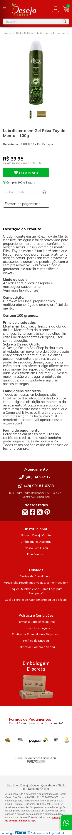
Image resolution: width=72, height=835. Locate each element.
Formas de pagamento (23, 203)
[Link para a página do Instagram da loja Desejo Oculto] (25, 512)
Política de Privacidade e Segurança (36, 634)
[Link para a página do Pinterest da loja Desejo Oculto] (47, 512)
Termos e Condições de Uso (36, 622)
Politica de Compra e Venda (36, 647)
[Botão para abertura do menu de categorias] (4, 9)
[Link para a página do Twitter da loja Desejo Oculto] (40, 512)
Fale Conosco (36, 554)
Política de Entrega (36, 640)
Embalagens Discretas (36, 541)
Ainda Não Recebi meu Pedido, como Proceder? (36, 582)
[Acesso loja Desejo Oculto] (55, 9)
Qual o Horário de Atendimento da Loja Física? (36, 599)
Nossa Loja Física (36, 548)
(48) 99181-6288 (39, 485)
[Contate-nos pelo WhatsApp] (66, 822)
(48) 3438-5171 (39, 476)
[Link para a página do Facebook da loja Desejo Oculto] (32, 512)
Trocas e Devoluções (36, 628)
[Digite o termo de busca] (31, 21)
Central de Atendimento (36, 576)
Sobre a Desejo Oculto (36, 535)
